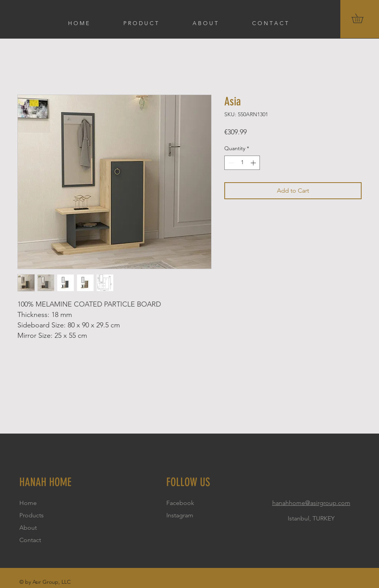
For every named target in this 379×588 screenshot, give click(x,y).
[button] (362, 18)
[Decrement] (230, 162)
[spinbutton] (242, 162)
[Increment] (254, 162)
